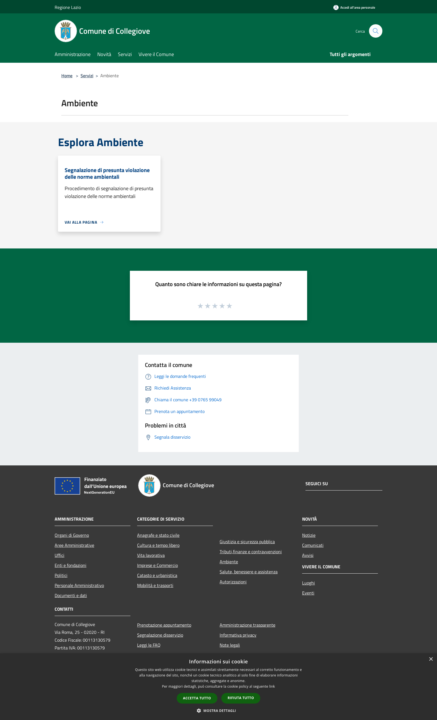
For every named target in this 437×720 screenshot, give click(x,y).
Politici (61, 575)
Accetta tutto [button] (197, 698)
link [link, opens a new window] (272, 686)
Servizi (87, 75)
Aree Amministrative (74, 545)
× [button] (431, 659)
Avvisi (308, 555)
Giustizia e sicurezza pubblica (247, 541)
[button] (218, 710)
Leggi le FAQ (149, 645)
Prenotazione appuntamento (164, 625)
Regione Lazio (68, 7)
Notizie (308, 535)
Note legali (230, 645)
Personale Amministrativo (79, 585)
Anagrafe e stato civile (158, 535)
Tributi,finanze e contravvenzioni (251, 551)
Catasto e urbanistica (157, 575)
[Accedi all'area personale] (354, 7)
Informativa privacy (238, 635)
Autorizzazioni (233, 581)
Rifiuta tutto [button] (241, 697)
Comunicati (313, 545)
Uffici (59, 555)
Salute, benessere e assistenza (249, 571)
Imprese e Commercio (157, 565)
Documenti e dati (71, 595)
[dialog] (218, 686)
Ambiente (229, 561)
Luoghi (308, 582)
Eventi (308, 592)
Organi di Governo (72, 535)
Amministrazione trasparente (247, 625)
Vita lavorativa (151, 555)
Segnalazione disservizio (160, 635)
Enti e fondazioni (70, 565)
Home (66, 75)
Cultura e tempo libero (158, 545)
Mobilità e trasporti (155, 585)
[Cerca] (375, 31)
